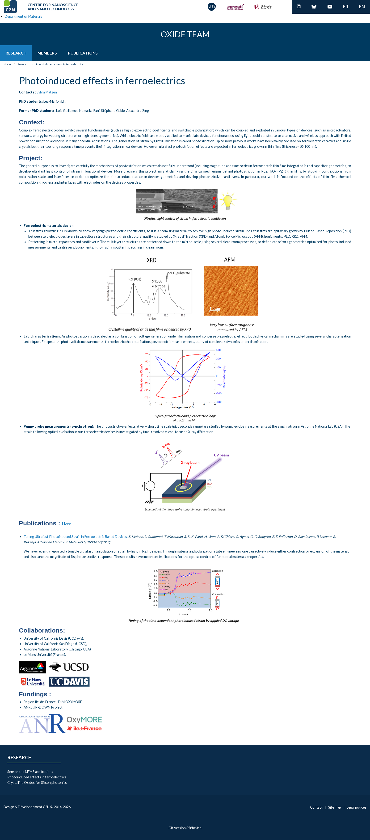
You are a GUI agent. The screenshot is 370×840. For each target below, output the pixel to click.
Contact (316, 807)
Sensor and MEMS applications (30, 772)
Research (23, 64)
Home (7, 64)
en (362, 6)
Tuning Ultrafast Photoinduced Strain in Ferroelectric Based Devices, (76, 537)
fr (345, 6)
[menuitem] (16, 53)
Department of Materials (23, 16)
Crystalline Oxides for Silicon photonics (37, 783)
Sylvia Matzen (47, 92)
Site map (334, 807)
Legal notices (356, 807)
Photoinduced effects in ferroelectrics (60, 64)
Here (66, 523)
